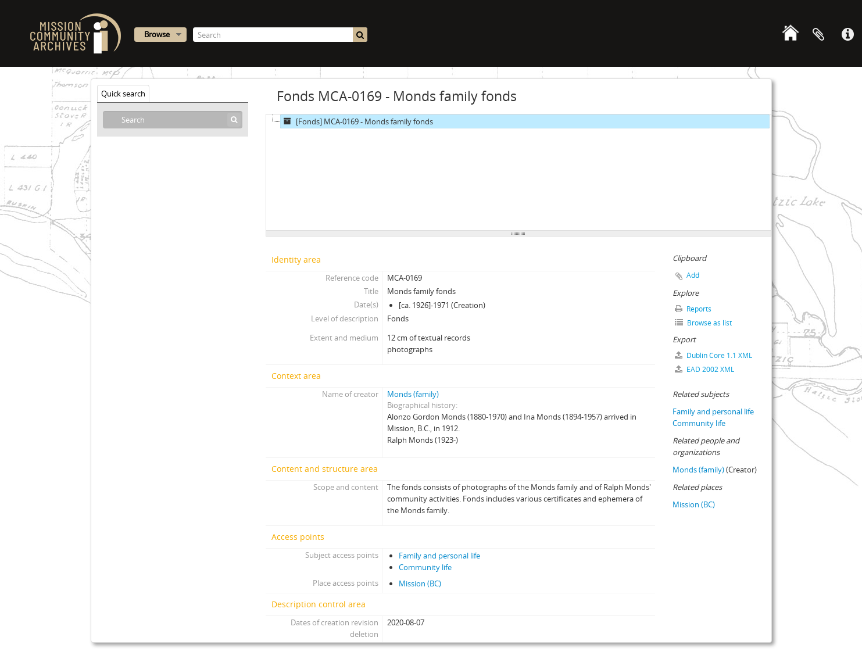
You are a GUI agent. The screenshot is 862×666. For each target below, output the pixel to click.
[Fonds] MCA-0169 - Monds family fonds (357, 121)
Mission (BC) (420, 583)
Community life (425, 567)
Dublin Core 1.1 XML (713, 355)
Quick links (847, 34)
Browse (157, 34)
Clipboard (818, 34)
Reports (693, 309)
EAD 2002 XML (704, 369)
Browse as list (703, 323)
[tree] (518, 172)
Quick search (123, 93)
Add (692, 275)
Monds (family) (413, 394)
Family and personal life (439, 555)
